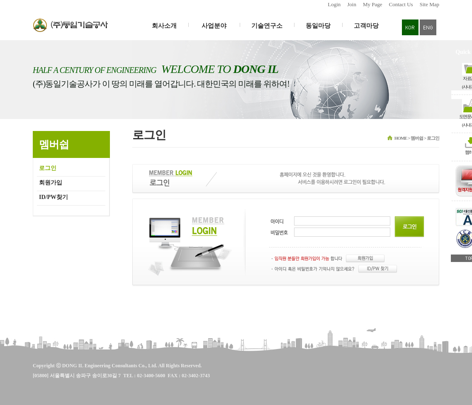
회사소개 (164, 25)
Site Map (429, 4)
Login (334, 4)
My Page (372, 4)
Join (351, 4)
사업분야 (214, 25)
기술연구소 (266, 25)
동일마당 (318, 25)
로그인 (47, 168)
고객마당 (366, 25)
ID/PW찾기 (53, 197)
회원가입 (50, 182)
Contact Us (401, 4)
